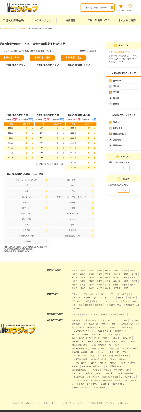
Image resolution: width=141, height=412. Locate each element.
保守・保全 (50, 199)
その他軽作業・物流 (81, 217)
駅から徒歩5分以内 (106, 362)
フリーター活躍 (126, 305)
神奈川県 (117, 81)
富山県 (84, 259)
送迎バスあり (124, 362)
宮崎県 (93, 273)
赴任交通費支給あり (108, 358)
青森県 (84, 252)
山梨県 (111, 259)
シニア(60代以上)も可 (94, 323)
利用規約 (92, 399)
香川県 (84, 270)
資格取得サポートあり (82, 337)
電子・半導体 (101, 344)
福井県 (102, 259)
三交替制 (76, 355)
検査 (19, 186)
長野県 (120, 259)
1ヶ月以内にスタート (121, 319)
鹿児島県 (103, 273)
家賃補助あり (120, 337)
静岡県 (75, 263)
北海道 (75, 252)
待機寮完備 (131, 372)
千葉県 (111, 256)
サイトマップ (59, 399)
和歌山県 (85, 266)
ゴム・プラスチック (119, 344)
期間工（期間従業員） (82, 334)
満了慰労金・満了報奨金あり (106, 330)
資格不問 (133, 309)
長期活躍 (118, 355)
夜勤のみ (108, 351)
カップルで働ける (80, 372)
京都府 (111, 263)
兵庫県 (129, 263)
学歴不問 (122, 309)
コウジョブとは (42, 20)
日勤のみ (97, 351)
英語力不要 (115, 312)
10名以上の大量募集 (81, 316)
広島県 (122, 266)
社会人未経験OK (95, 305)
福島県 (129, 252)
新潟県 (75, 259)
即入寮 (135, 323)
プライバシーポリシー (76, 399)
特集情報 (70, 20)
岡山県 (113, 266)
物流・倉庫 (98, 348)
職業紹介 (128, 299)
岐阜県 (129, 259)
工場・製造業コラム (99, 20)
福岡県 (116, 98)
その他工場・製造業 (126, 348)
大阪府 (116, 104)
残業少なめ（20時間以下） (84, 358)
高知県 (102, 270)
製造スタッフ (19, 205)
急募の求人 (77, 323)
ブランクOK (111, 305)
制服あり (87, 365)
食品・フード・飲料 (81, 348)
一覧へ (123, 168)
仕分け (81, 186)
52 (89, 128)
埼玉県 (102, 256)
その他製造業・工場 (19, 223)
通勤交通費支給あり (129, 358)
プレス (19, 211)
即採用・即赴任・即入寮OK (84, 376)
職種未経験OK (119, 134)
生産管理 (19, 217)
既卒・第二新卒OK (106, 309)
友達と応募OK (91, 380)
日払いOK (117, 128)
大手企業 (76, 365)
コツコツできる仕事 (100, 372)
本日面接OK (117, 372)
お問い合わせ (123, 399)
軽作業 (81, 199)
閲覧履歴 (130, 7)
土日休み (87, 355)
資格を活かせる (100, 312)
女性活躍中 (118, 140)
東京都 (116, 92)
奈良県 (75, 266)
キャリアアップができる (121, 316)
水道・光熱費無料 (103, 334)
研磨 (50, 211)
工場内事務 (50, 223)
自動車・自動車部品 (81, 341)
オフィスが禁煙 (79, 369)
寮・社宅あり (120, 334)
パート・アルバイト (92, 299)
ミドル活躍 (77, 309)
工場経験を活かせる (81, 312)
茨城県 (75, 256)
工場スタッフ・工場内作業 (19, 180)
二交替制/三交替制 (123, 351)
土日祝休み (99, 355)
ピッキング (19, 192)
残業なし (129, 355)
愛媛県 (93, 270)
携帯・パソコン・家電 (82, 344)
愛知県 (116, 86)
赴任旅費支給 (123, 376)
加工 (81, 180)
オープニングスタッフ (82, 319)
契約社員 (108, 299)
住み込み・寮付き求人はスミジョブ (26, 399)
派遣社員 (76, 299)
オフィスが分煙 (96, 369)
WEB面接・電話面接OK (111, 380)
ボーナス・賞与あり (81, 330)
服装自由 (98, 365)
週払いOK (99, 326)
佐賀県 (120, 270)
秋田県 (111, 252)
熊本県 (75, 273)
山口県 (131, 266)
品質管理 (50, 217)
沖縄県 (113, 273)
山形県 (120, 252)
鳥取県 (95, 266)
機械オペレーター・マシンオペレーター (50, 193)
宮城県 (102, 252)
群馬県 (93, 256)
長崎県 (129, 270)
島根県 (104, 266)
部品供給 (19, 199)
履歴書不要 (118, 145)
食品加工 (81, 192)
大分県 (84, 273)
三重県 (93, 263)
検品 (50, 186)
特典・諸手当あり (103, 337)
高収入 (116, 122)
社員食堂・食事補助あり (116, 365)
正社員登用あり (100, 316)
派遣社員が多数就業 (115, 369)
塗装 (81, 211)
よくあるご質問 (127, 20)
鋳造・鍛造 (81, 205)
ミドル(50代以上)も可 (81, 383)
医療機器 (110, 348)
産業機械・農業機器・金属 (105, 341)
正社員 (118, 299)
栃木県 (84, 256)
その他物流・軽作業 (81, 351)
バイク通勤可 (78, 362)
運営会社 (47, 399)
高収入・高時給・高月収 (118, 323)
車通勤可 (91, 362)
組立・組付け (50, 180)
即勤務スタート (102, 319)
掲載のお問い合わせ (107, 399)
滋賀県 (102, 263)
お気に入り (121, 7)
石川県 (93, 259)
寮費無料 (76, 326)
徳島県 (75, 270)
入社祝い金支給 (107, 376)
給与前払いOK (113, 326)
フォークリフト (50, 205)
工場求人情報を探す (14, 20)
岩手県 (93, 252)
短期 (109, 355)
